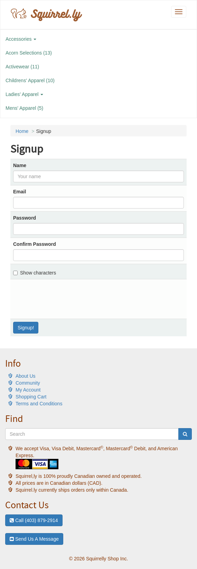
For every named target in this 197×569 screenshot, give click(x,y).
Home (22, 131)
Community (28, 383)
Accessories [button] (21, 39)
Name (19, 165)
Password (24, 218)
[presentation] (65, 302)
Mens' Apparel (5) (24, 108)
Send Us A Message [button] (34, 539)
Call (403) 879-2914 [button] (34, 520)
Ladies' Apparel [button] (24, 94)
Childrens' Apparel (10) (30, 80)
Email (19, 191)
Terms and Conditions (39, 403)
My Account (28, 390)
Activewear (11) (22, 66)
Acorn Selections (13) (29, 53)
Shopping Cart (31, 396)
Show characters (34, 273)
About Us (26, 376)
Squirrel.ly (46, 15)
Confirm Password (34, 244)
